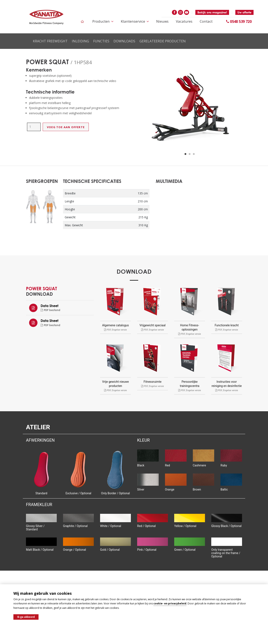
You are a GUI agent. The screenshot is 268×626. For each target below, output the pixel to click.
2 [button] (190, 154)
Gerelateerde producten (162, 41)
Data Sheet (49, 306)
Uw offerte (244, 12)
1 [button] (185, 154)
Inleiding (80, 41)
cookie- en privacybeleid (169, 603)
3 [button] (194, 154)
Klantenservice (135, 21)
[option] (189, 109)
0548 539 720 (238, 21)
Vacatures (184, 21)
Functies (101, 41)
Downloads (124, 41)
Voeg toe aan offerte (66, 127)
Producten (103, 21)
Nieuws (162, 21)
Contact (206, 21)
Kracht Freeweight (50, 41)
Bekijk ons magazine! (212, 12)
